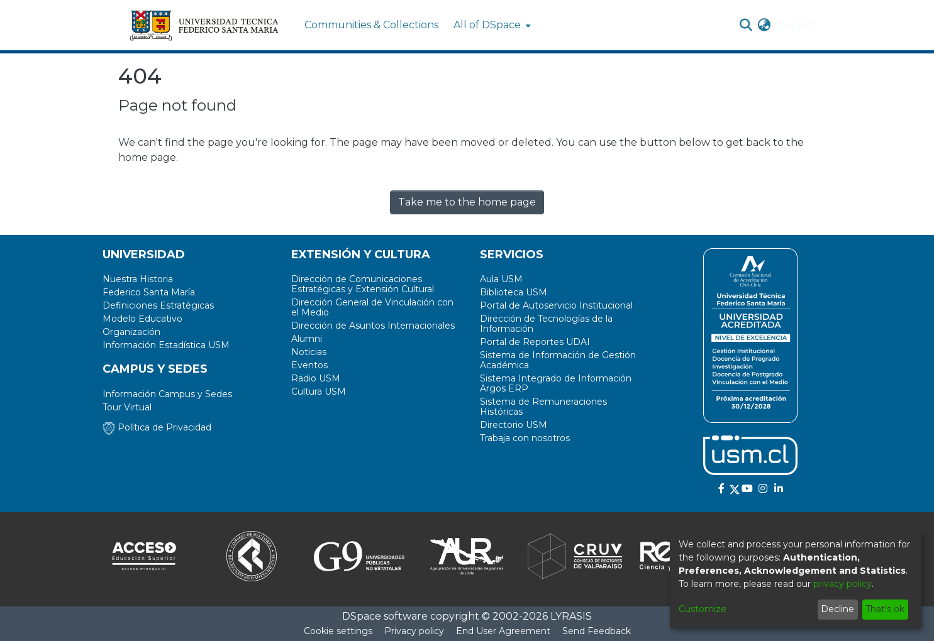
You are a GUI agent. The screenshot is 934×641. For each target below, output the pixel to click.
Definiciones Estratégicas (158, 305)
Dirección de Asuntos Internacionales (373, 325)
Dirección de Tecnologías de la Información (546, 323)
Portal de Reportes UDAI (535, 342)
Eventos (309, 365)
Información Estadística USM (166, 345)
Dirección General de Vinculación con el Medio (372, 307)
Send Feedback (596, 631)
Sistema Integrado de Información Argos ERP (555, 383)
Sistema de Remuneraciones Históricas (543, 406)
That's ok (884, 609)
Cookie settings (338, 631)
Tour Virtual (127, 407)
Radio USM (315, 378)
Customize (702, 609)
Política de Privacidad (157, 427)
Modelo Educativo (142, 318)
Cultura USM (318, 391)
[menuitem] (491, 25)
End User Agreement (503, 631)
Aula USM (501, 279)
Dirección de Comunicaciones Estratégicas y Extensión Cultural (362, 284)
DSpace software (385, 616)
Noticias (308, 352)
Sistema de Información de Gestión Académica (558, 360)
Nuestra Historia (138, 279)
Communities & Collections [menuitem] (371, 25)
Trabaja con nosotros (525, 438)
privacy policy (842, 583)
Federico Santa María (149, 292)
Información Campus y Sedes (167, 394)
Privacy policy (414, 631)
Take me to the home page (467, 202)
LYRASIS (571, 616)
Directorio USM (513, 424)
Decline (837, 609)
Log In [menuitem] (791, 25)
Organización (131, 331)
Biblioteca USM (513, 292)
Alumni (306, 338)
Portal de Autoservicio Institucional (556, 305)
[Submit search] (745, 25)
